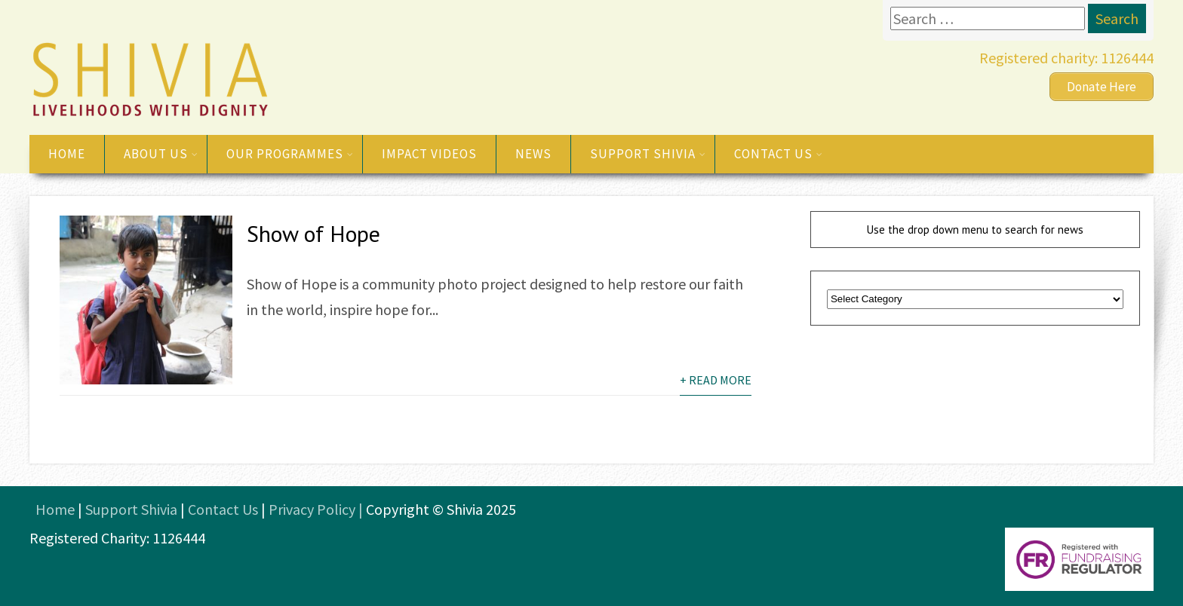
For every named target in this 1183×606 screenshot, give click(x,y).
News (533, 153)
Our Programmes (290, 153)
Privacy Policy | (317, 509)
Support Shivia (648, 153)
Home (66, 153)
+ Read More (715, 379)
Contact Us (223, 509)
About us (161, 153)
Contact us (778, 153)
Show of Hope (313, 233)
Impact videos (429, 153)
